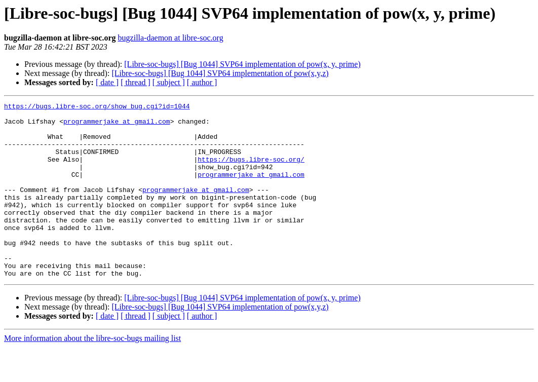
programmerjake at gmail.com (116, 125)
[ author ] (202, 82)
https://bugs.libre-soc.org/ (251, 171)
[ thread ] (135, 82)
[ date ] (107, 82)
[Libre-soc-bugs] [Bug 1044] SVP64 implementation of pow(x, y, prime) (242, 64)
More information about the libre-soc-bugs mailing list (92, 373)
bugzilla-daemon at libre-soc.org (170, 37)
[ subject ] (168, 82)
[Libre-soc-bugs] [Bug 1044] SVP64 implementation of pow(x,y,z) (219, 73)
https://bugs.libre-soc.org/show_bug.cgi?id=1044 (97, 107)
